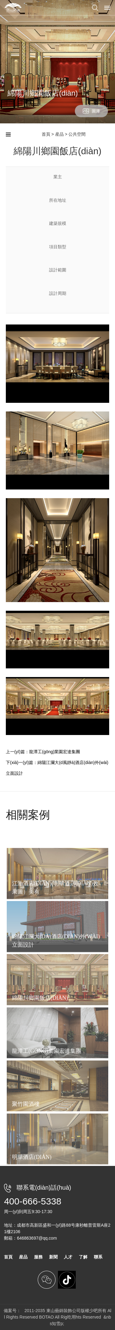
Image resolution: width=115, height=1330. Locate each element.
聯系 (98, 1256)
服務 (38, 1256)
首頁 (46, 134)
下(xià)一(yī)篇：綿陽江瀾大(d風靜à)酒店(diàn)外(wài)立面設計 (57, 768)
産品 (59, 134)
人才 (68, 1256)
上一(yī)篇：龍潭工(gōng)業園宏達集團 (43, 751)
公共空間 (77, 134)
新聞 (53, 1256)
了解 (83, 1256)
